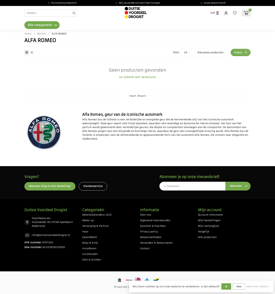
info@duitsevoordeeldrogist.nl (51, 235)
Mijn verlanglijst (208, 226)
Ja (226, 286)
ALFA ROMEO (59, 33)
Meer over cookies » (258, 286)
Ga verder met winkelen (137, 77)
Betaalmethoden (150, 237)
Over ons (145, 214)
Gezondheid (89, 237)
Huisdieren (89, 248)
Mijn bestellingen (209, 220)
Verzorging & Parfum (95, 226)
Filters (240, 52)
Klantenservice (93, 186)
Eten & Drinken (91, 259)
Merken (41, 33)
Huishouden (90, 254)
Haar (85, 231)
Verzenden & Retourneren (156, 242)
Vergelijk (203, 231)
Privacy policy (149, 231)
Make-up (88, 220)
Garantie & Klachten (153, 226)
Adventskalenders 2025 (97, 214)
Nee (239, 286)
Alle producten (207, 237)
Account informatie (210, 214)
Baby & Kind (90, 242)
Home (27, 33)
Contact (145, 248)
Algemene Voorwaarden (155, 220)
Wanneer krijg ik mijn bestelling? (50, 186)
